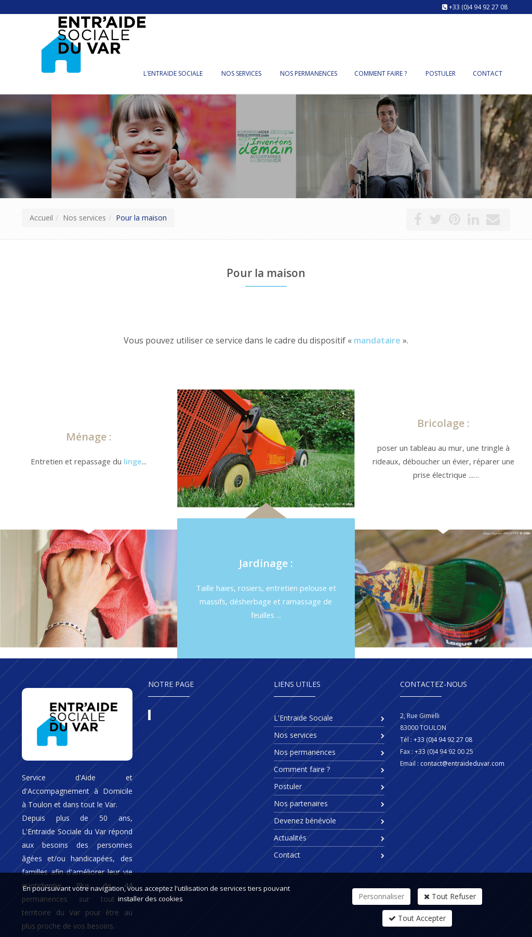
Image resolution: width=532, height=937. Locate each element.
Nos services (241, 73)
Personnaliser (381, 896)
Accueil (41, 218)
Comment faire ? (380, 73)
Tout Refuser (450, 896)
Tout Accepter (417, 918)
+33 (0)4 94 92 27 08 (478, 7)
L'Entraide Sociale (173, 73)
